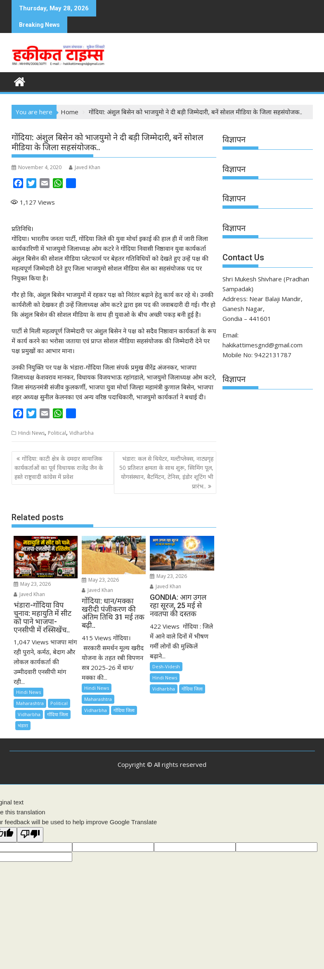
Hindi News (31, 432)
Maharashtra (30, 703)
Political (57, 432)
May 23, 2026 (32, 583)
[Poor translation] (30, 834)
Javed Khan (84, 167)
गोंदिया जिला (57, 714)
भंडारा (23, 725)
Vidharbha (81, 432)
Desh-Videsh (166, 666)
